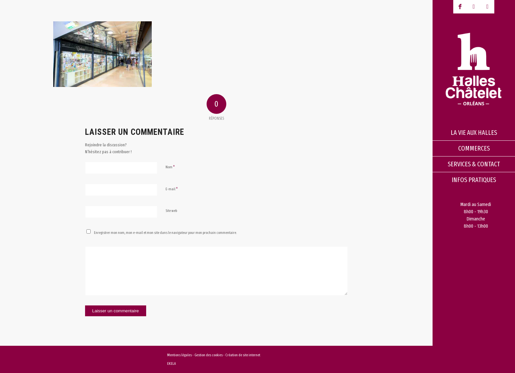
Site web (171, 211)
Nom (170, 166)
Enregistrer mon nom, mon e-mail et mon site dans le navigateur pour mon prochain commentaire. (165, 233)
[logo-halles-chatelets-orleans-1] (474, 69)
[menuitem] (474, 133)
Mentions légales (179, 355)
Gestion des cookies (208, 355)
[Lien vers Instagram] (487, 6)
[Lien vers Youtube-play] (474, 6)
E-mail (172, 188)
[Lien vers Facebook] (460, 6)
